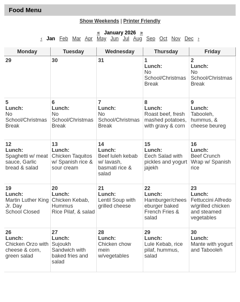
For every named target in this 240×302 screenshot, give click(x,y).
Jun (115, 39)
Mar (76, 39)
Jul (126, 39)
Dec (189, 39)
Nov (175, 39)
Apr (89, 39)
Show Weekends (99, 21)
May (101, 39)
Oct (164, 39)
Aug (137, 39)
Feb (63, 39)
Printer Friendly (141, 21)
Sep (150, 39)
